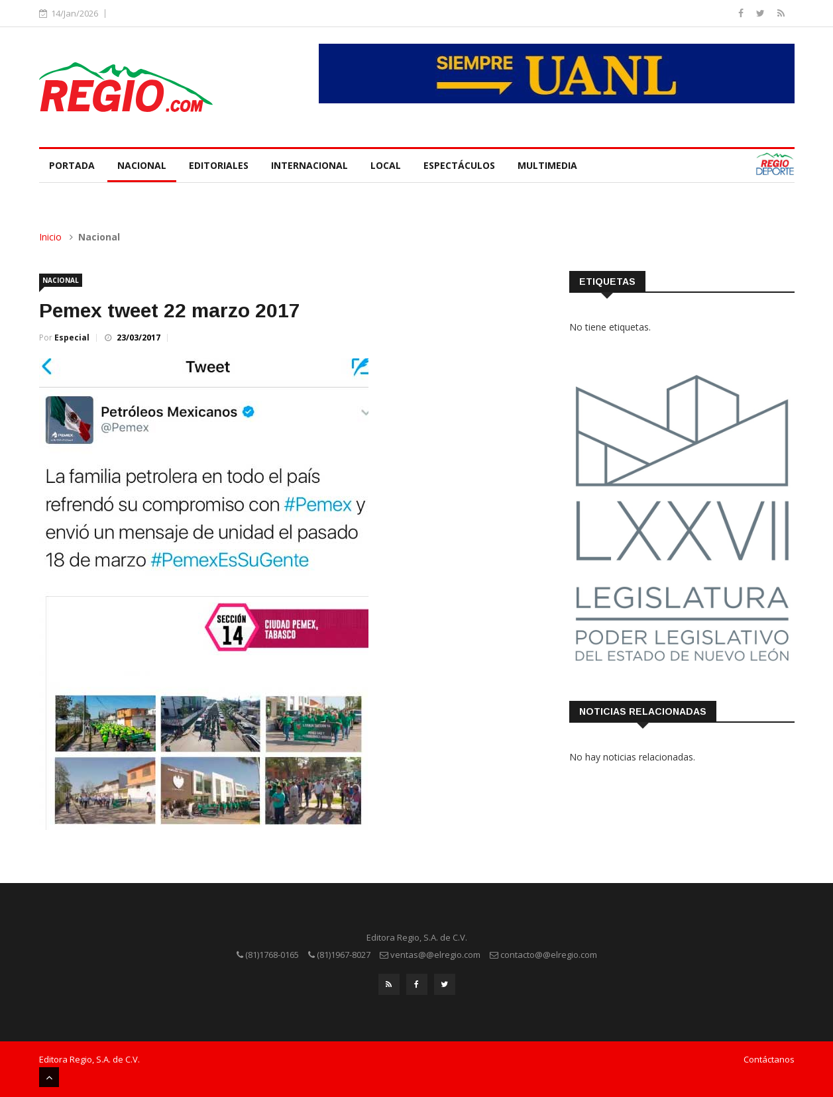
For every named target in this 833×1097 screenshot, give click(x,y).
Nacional (141, 165)
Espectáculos (459, 165)
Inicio (50, 237)
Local (385, 165)
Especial (71, 337)
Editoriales (219, 165)
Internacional (309, 165)
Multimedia (547, 165)
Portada (72, 165)
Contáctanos (769, 1059)
